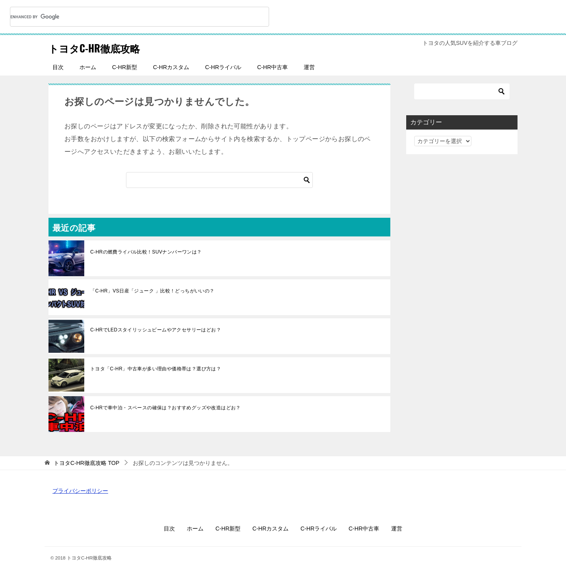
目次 (58, 67)
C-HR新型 (124, 67)
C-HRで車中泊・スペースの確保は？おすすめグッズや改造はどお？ (165, 407)
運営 (309, 67)
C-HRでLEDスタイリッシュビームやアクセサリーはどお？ (155, 330)
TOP (86, 463)
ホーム (87, 67)
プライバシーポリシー (80, 491)
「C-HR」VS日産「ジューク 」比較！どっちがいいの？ (152, 291)
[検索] (219, 180)
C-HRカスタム (171, 67)
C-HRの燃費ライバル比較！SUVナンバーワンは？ (146, 252)
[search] (130, 16)
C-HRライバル (223, 67)
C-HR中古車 (272, 67)
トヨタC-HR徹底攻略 (103, 47)
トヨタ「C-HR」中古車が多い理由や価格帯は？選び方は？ (155, 369)
